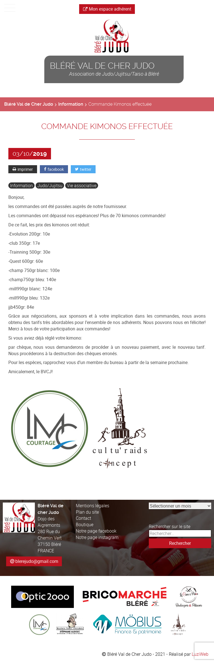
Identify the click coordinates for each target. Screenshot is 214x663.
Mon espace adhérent (107, 9)
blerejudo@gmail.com (36, 561)
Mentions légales (92, 506)
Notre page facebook (96, 531)
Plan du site (87, 512)
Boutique (84, 524)
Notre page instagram (97, 537)
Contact (83, 518)
